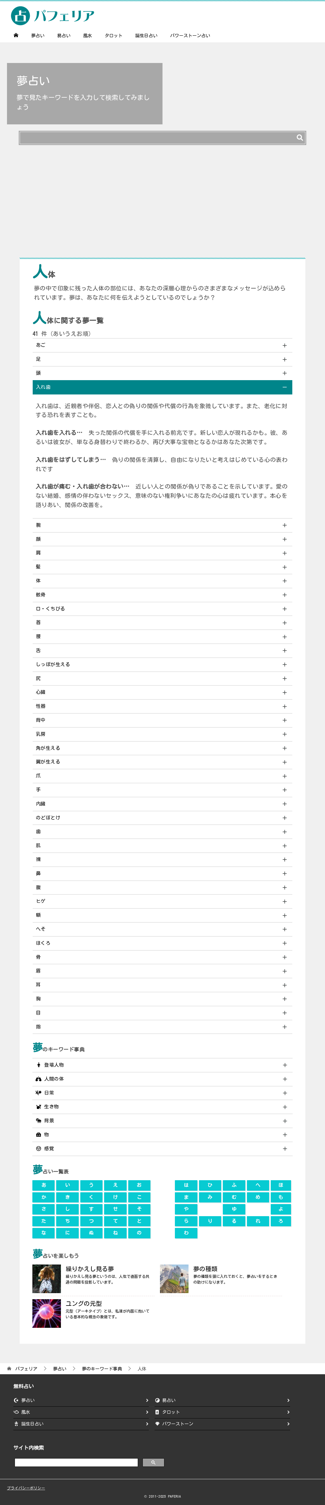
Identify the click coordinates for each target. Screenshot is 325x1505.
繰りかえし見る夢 (90, 1269)
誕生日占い (146, 35)
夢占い (37, 35)
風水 (87, 35)
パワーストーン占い (190, 35)
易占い (63, 35)
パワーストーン (177, 1424)
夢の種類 (205, 1269)
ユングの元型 (84, 1303)
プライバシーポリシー (26, 1488)
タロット (114, 35)
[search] (75, 1462)
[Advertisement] (162, 204)
